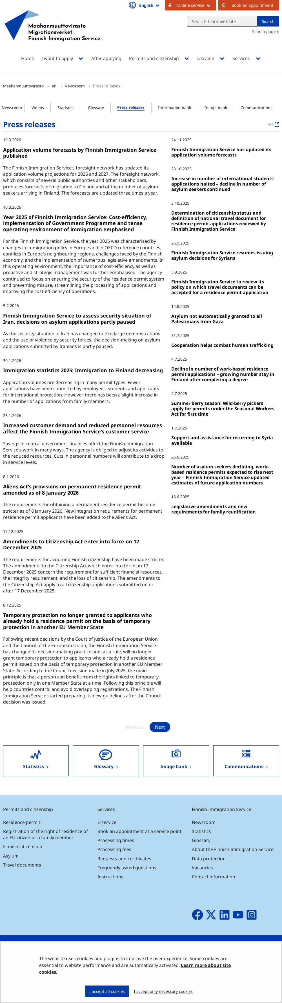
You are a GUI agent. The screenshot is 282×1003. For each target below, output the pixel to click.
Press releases (131, 107)
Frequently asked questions (126, 868)
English (149, 5)
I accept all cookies (107, 991)
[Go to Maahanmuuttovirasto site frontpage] (52, 33)
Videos (38, 107)
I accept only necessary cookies (163, 991)
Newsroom (75, 86)
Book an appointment (252, 5)
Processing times (115, 840)
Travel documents (22, 865)
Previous (133, 727)
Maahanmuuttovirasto (24, 86)
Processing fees (114, 849)
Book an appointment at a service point (139, 831)
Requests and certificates (124, 859)
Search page (264, 31)
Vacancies (202, 868)
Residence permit (21, 822)
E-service (106, 822)
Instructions (110, 877)
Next (160, 727)
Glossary (96, 107)
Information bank (174, 107)
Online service (196, 5)
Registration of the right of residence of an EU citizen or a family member (45, 834)
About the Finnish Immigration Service (233, 849)
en (54, 86)
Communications (256, 107)
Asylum (11, 856)
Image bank (216, 107)
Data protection (209, 859)
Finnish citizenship (22, 846)
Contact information (213, 877)
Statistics (65, 107)
